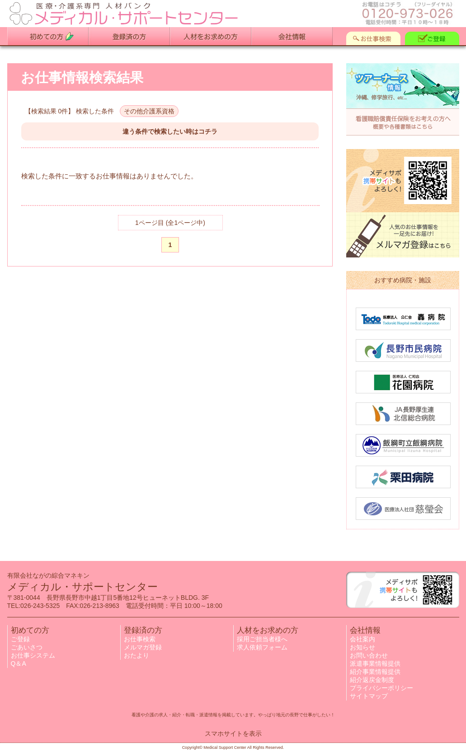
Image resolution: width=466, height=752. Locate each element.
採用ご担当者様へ (262, 639)
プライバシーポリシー (381, 687)
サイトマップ (369, 696)
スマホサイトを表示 (233, 733)
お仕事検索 (139, 639)
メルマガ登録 (143, 647)
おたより (136, 655)
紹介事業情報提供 (375, 671)
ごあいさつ (26, 647)
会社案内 (362, 639)
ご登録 (20, 639)
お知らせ (362, 647)
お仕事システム (33, 655)
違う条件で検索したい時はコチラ (169, 131)
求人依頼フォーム (262, 647)
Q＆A (18, 663)
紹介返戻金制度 (372, 679)
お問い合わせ (369, 655)
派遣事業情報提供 (375, 663)
